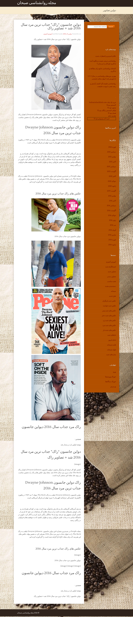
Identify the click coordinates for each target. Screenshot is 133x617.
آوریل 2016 (112, 230)
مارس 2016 (112, 235)
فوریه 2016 (112, 240)
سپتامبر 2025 (111, 167)
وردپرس (113, 387)
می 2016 (113, 226)
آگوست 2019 (111, 191)
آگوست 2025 (111, 172)
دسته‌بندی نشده (110, 287)
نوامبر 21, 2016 (67, 34)
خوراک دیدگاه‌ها (110, 382)
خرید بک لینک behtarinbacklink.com (102, 103)
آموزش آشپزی (47, 34)
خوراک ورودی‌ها (110, 377)
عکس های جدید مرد (109, 326)
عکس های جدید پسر (109, 311)
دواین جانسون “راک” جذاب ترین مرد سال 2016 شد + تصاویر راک (51, 27)
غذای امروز (112, 340)
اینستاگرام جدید (110, 267)
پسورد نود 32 (111, 108)
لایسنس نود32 (111, 106)
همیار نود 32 (112, 114)
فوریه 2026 (112, 147)
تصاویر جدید (112, 272)
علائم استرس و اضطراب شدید (105, 57)
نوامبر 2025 (112, 157)
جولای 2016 (112, 216)
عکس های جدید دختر (109, 316)
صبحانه (113, 292)
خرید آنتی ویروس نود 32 (102, 119)
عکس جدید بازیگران (109, 301)
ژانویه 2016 (112, 245)
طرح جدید (112, 297)
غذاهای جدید (111, 336)
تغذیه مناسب (111, 282)
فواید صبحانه (111, 350)
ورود (114, 372)
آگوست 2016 (111, 211)
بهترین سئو (112, 116)
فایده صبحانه (111, 345)
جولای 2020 (112, 182)
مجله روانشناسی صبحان (36, 3)
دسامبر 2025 (111, 152)
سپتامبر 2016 (111, 206)
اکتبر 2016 (112, 201)
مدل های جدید (111, 355)
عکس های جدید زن (109, 321)
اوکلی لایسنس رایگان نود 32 (106, 111)
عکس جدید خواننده (109, 306)
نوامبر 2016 (112, 196)
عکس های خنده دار (109, 331)
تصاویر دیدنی (111, 277)
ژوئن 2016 (112, 221)
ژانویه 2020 (112, 187)
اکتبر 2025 (112, 162)
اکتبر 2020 (112, 177)
